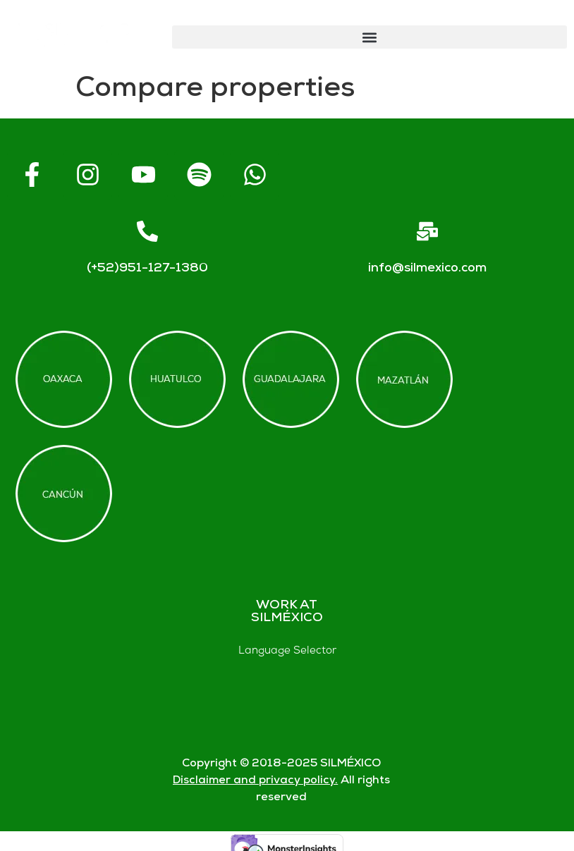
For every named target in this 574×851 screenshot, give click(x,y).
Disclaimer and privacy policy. (255, 781)
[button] (369, 37)
